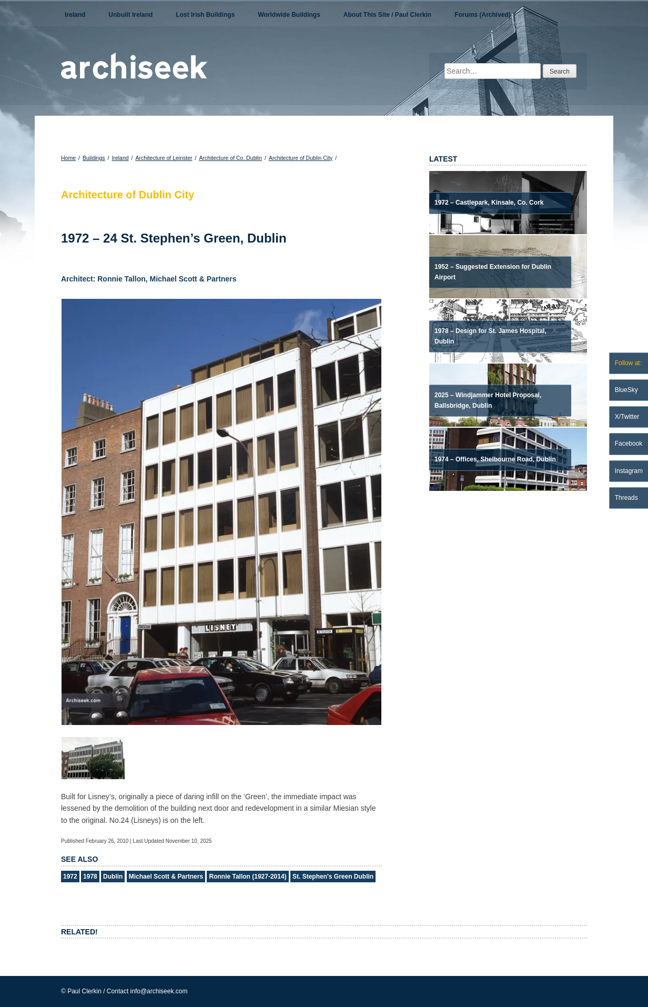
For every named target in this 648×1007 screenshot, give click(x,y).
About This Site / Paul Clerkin (387, 14)
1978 (90, 876)
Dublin (113, 876)
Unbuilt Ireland (130, 14)
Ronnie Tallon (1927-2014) (247, 876)
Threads (626, 497)
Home (68, 158)
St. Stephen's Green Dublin (332, 876)
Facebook (629, 443)
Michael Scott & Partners (166, 876)
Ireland (75, 14)
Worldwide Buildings (289, 14)
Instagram (629, 471)
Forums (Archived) (482, 14)
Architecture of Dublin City (300, 158)
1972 (70, 876)
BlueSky (626, 390)
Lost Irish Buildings (205, 14)
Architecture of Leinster (164, 158)
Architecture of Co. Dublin (230, 158)
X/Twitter (627, 416)
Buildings (94, 158)
